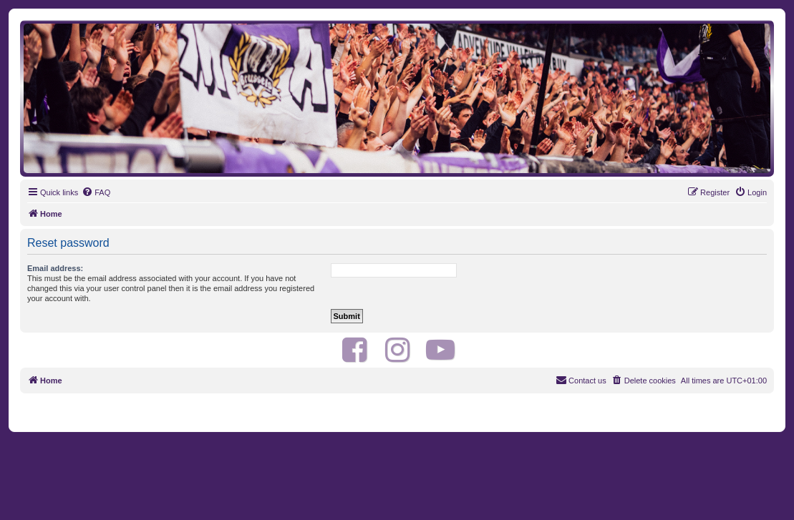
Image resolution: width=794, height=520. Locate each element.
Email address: (55, 268)
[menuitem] (96, 192)
